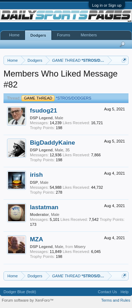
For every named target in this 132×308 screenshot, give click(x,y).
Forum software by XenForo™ (28, 300)
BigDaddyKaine (52, 142)
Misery (80, 246)
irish (36, 174)
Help (124, 292)
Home (14, 35)
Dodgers (38, 35)
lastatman (44, 207)
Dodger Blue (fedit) (20, 292)
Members (89, 35)
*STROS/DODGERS (56, 98)
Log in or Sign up (106, 5)
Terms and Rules (115, 300)
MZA (36, 239)
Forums (63, 35)
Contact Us (107, 292)
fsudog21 (43, 110)
